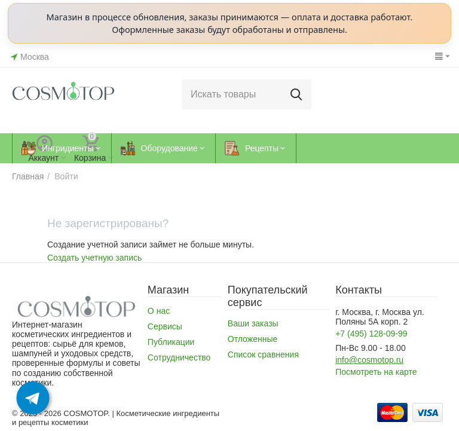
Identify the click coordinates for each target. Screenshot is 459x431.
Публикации (171, 342)
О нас (159, 311)
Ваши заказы (253, 323)
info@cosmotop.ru (369, 360)
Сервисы (165, 326)
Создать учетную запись (94, 257)
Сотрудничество (179, 357)
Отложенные (252, 339)
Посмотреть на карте (376, 372)
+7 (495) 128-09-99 (371, 333)
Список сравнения (263, 354)
